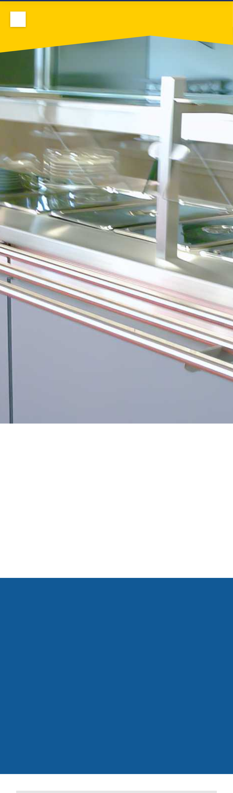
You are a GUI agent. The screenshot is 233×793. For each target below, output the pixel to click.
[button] (18, 19)
